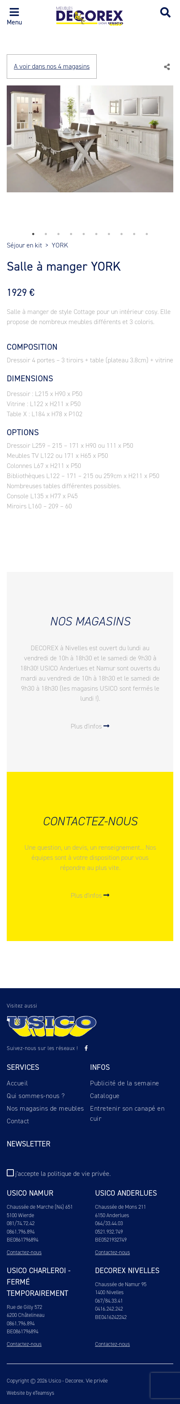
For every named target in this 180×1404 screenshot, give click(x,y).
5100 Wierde (20, 1215)
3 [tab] (58, 234)
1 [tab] (33, 234)
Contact (18, 1121)
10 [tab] (147, 234)
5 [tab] (83, 234)
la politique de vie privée (75, 1173)
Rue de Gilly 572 (24, 1307)
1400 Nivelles (109, 1292)
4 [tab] (71, 234)
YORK (60, 245)
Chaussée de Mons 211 (120, 1206)
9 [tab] (134, 234)
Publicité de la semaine (124, 1083)
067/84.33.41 (109, 1300)
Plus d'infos (90, 726)
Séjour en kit (24, 245)
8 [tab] (121, 234)
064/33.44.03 (109, 1223)
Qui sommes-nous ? (36, 1095)
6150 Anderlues (112, 1215)
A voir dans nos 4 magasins (52, 66)
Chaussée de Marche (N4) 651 (40, 1206)
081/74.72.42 (20, 1223)
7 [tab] (109, 234)
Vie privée (97, 1380)
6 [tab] (96, 234)
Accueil (17, 1083)
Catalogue (105, 1095)
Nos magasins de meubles (45, 1108)
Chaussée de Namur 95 (120, 1284)
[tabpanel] (90, 143)
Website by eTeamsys (30, 1392)
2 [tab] (46, 234)
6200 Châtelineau (26, 1315)
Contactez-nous (24, 1252)
